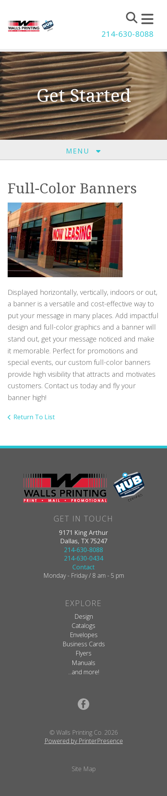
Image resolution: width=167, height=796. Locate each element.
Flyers (83, 653)
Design (83, 616)
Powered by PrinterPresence (83, 741)
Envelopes (84, 635)
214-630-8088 (128, 34)
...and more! (83, 672)
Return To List (34, 417)
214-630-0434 (83, 558)
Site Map (84, 769)
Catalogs (83, 625)
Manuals (83, 663)
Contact (83, 567)
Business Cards (83, 644)
